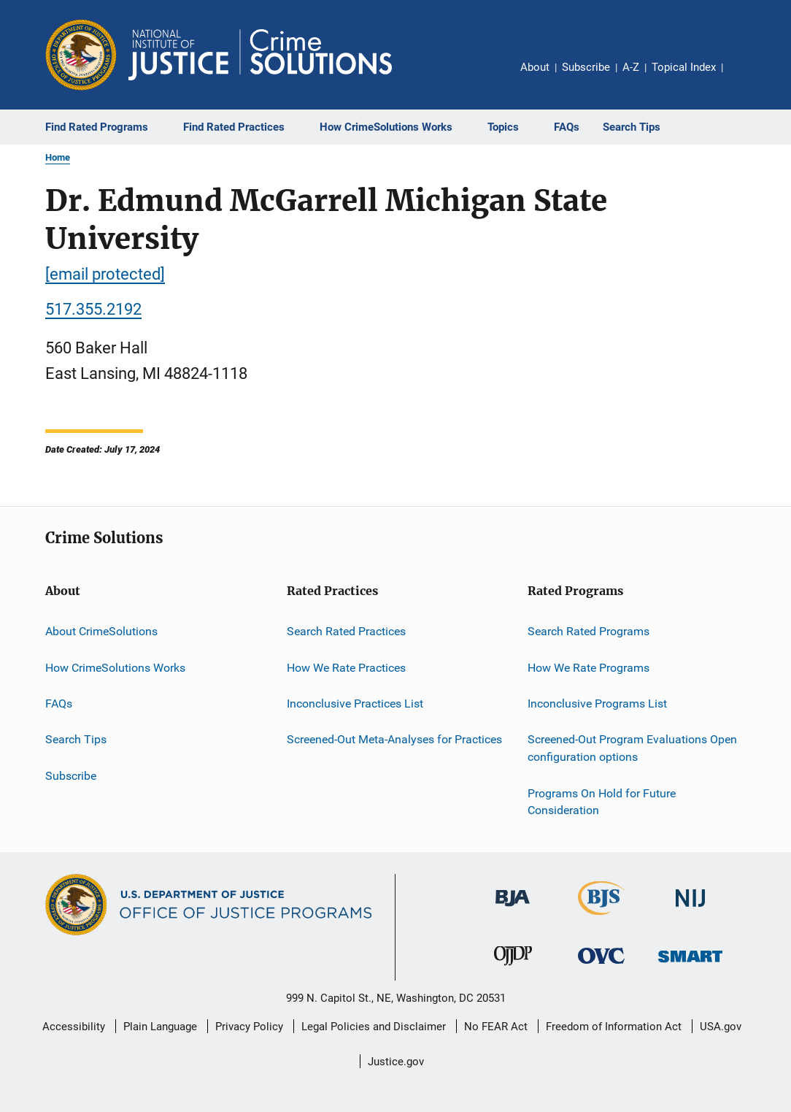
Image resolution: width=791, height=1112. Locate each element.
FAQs (58, 703)
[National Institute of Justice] (690, 909)
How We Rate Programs (588, 668)
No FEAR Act (496, 1026)
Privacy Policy (249, 1026)
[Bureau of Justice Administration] (512, 909)
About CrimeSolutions (101, 631)
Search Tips (76, 739)
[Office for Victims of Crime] (601, 966)
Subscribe (586, 67)
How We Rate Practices (346, 668)
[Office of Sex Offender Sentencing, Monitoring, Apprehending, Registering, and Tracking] (690, 965)
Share (746, 77)
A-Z (630, 67)
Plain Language (160, 1026)
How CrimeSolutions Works (115, 668)
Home (57, 157)
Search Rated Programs (588, 631)
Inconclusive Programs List (597, 703)
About (534, 67)
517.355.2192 (93, 309)
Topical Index (684, 67)
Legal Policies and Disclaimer (373, 1026)
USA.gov (720, 1026)
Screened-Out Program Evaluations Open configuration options (632, 748)
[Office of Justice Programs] (81, 55)
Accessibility (73, 1026)
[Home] (260, 54)
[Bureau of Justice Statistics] (601, 917)
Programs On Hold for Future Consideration (602, 801)
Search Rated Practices (346, 631)
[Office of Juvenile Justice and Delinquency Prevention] (513, 968)
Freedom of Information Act (614, 1026)
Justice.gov (396, 1061)
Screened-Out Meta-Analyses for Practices (394, 739)
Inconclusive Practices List (355, 703)
